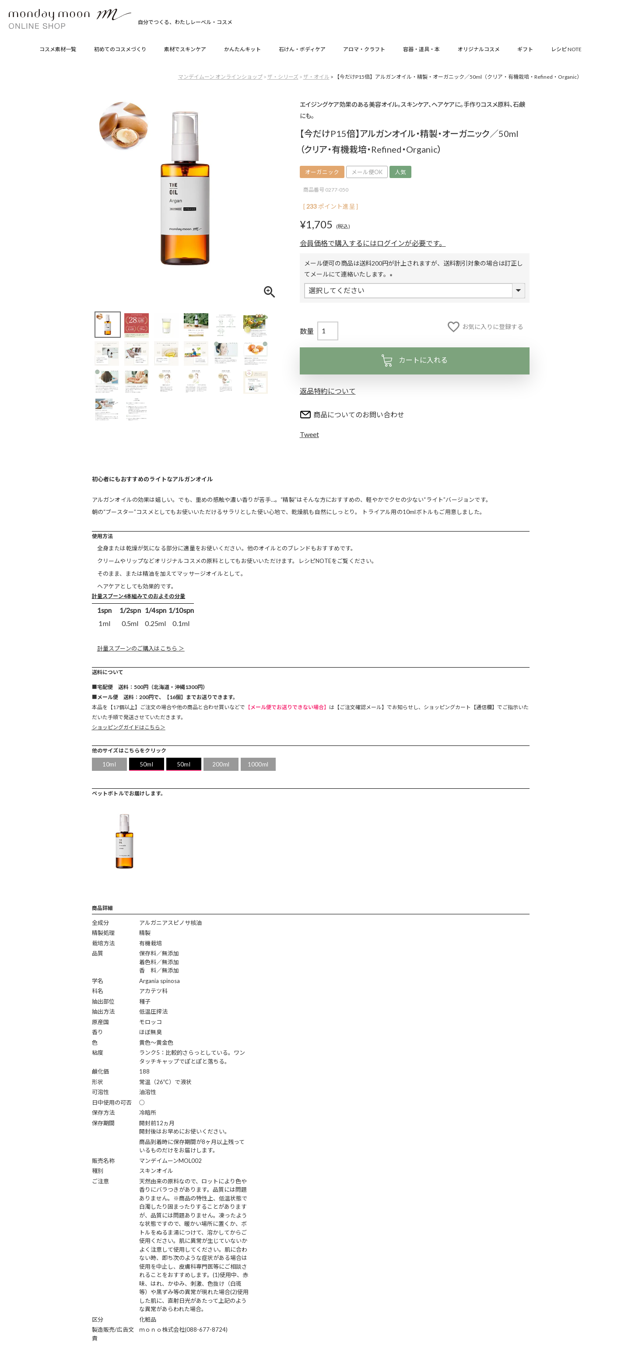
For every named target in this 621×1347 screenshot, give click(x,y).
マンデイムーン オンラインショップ (220, 76)
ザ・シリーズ (282, 76)
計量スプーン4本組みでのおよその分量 (139, 596)
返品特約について (328, 391)
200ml (220, 764)
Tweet (309, 434)
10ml (109, 764)
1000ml (258, 764)
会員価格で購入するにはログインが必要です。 (373, 243)
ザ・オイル (316, 76)
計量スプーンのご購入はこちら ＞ (141, 648)
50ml (146, 764)
